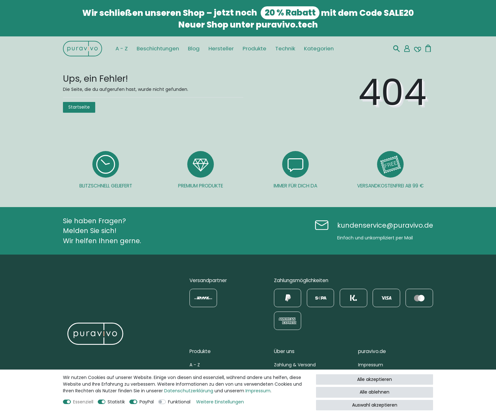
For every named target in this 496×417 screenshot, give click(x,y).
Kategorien (319, 48)
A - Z (121, 48)
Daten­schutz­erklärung (188, 391)
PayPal (147, 402)
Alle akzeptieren (374, 379)
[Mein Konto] (407, 48)
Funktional (179, 402)
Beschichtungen (158, 48)
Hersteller (221, 48)
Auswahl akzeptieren (374, 405)
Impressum (370, 365)
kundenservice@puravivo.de (385, 225)
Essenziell (83, 402)
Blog (194, 48)
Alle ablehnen (374, 392)
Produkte (254, 48)
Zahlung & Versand (295, 365)
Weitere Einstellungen (220, 402)
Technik (285, 48)
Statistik (116, 402)
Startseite (79, 107)
